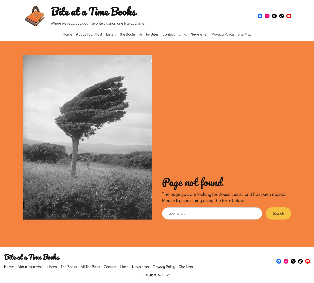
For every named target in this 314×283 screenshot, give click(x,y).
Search (278, 213)
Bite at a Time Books (93, 11)
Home (67, 34)
